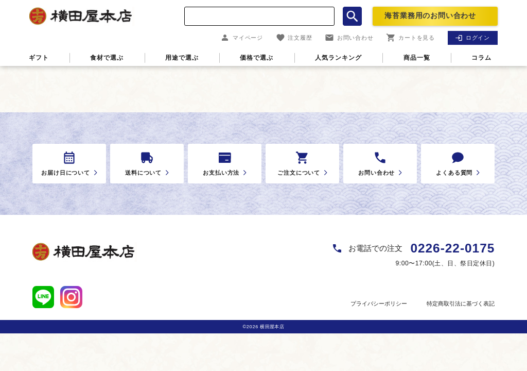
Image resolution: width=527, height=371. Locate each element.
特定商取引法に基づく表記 (461, 303)
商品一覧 (416, 57)
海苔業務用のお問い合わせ (430, 16)
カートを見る (410, 37)
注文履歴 (294, 37)
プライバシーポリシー (378, 303)
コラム (481, 57)
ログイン (472, 38)
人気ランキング (338, 57)
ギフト (39, 57)
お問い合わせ (349, 37)
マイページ (241, 37)
